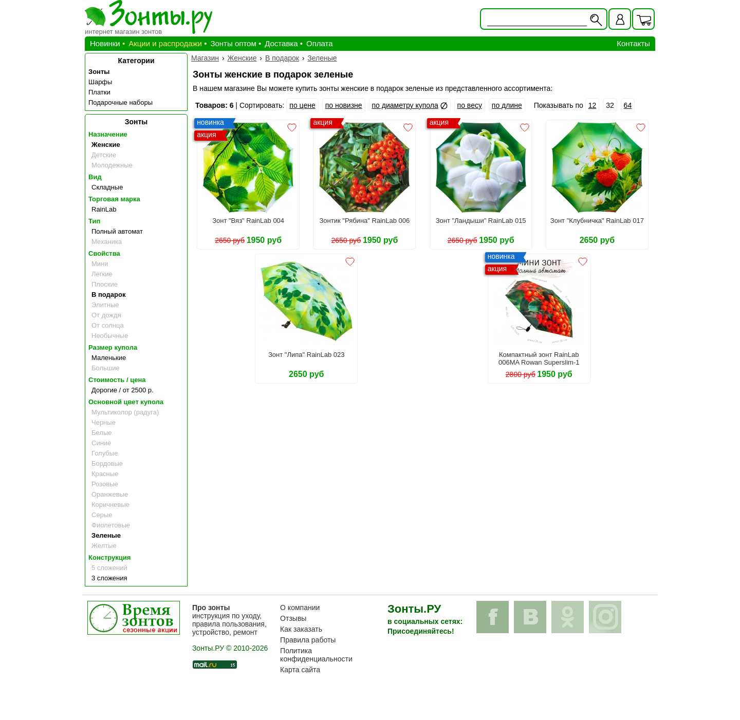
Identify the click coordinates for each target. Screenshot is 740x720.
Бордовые (107, 463)
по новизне (343, 105)
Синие (101, 443)
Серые (101, 515)
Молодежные (112, 165)
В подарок (108, 294)
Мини (99, 264)
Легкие (102, 274)
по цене (302, 105)
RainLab (103, 209)
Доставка (281, 43)
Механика (106, 241)
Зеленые (106, 535)
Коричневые (110, 504)
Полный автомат (117, 231)
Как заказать (301, 629)
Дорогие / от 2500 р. (122, 390)
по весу (469, 105)
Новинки (105, 43)
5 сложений (109, 568)
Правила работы (308, 640)
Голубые (104, 453)
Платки (99, 92)
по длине (507, 105)
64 (628, 105)
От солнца (107, 325)
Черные (103, 422)
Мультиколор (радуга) (125, 412)
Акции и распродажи (165, 43)
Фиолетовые (110, 525)
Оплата (319, 43)
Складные (107, 187)
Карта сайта (300, 670)
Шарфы (100, 82)
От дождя (106, 315)
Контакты (633, 43)
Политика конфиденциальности (316, 655)
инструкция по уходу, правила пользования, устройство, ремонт (229, 619)
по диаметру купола (405, 105)
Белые (101, 433)
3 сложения (109, 578)
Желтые (104, 546)
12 (592, 105)
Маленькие (108, 358)
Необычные (109, 335)
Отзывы (293, 618)
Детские (103, 155)
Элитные (105, 305)
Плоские (104, 284)
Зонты (98, 71)
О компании (300, 607)
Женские (105, 144)
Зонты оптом (233, 43)
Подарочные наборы (120, 102)
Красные (104, 474)
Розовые (104, 484)
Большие (105, 368)
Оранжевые (109, 494)
